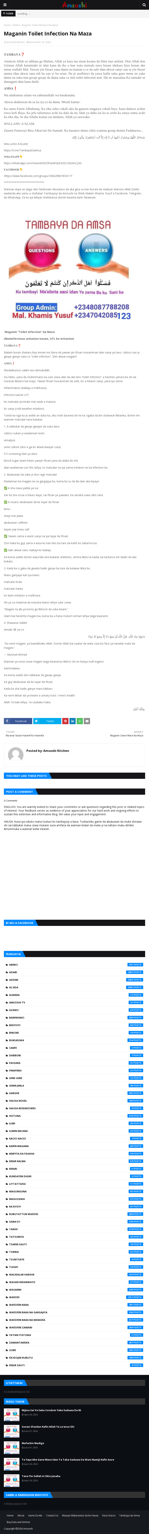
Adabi (76, 972)
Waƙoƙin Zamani (76, 1327)
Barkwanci (76, 1017)
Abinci (76, 964)
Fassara (76, 1063)
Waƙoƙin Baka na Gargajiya (76, 1312)
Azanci (76, 1010)
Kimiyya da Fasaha (76, 1153)
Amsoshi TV (76, 1002)
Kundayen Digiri (76, 1176)
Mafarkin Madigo (33, 1443)
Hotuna (76, 1116)
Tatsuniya (76, 1236)
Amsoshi (28, 1528)
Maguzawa (76, 1199)
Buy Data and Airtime (18, 1522)
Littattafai (76, 1184)
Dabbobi (76, 1055)
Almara (76, 995)
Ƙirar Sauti (76, 1365)
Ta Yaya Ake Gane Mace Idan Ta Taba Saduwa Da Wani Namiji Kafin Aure (68, 1459)
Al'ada (76, 987)
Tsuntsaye (76, 1259)
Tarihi (76, 1229)
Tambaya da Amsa (129, 1515)
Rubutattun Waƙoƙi (76, 1214)
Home (7, 25)
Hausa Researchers (76, 1108)
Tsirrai (76, 1252)
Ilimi (76, 1123)
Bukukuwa (76, 1040)
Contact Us (52, 1515)
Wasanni (76, 1289)
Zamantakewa (76, 1342)
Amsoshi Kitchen (16, 42)
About (20, 1515)
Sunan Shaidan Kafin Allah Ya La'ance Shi (48, 1426)
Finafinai (76, 1070)
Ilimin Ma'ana (76, 1131)
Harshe (76, 1093)
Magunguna (76, 1191)
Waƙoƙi (76, 1297)
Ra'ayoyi (76, 1206)
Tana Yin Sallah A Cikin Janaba (41, 1476)
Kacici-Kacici (76, 1138)
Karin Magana (76, 1146)
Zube (76, 1350)
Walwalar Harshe (76, 1274)
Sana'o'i (76, 1221)
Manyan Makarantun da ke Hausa (80, 1515)
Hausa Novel (76, 1100)
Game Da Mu (35, 1515)
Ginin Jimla (76, 1085)
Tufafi (76, 1267)
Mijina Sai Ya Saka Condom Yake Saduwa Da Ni (51, 1410)
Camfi (76, 1048)
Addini (16, 25)
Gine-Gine (76, 1078)
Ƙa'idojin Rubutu (76, 1357)
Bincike (76, 1032)
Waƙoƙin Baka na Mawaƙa (76, 1320)
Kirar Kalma (76, 1161)
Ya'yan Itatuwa (76, 1335)
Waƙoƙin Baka (76, 1304)
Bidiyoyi (76, 1025)
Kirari (76, 1168)
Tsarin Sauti (76, 1244)
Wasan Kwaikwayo (76, 1282)
